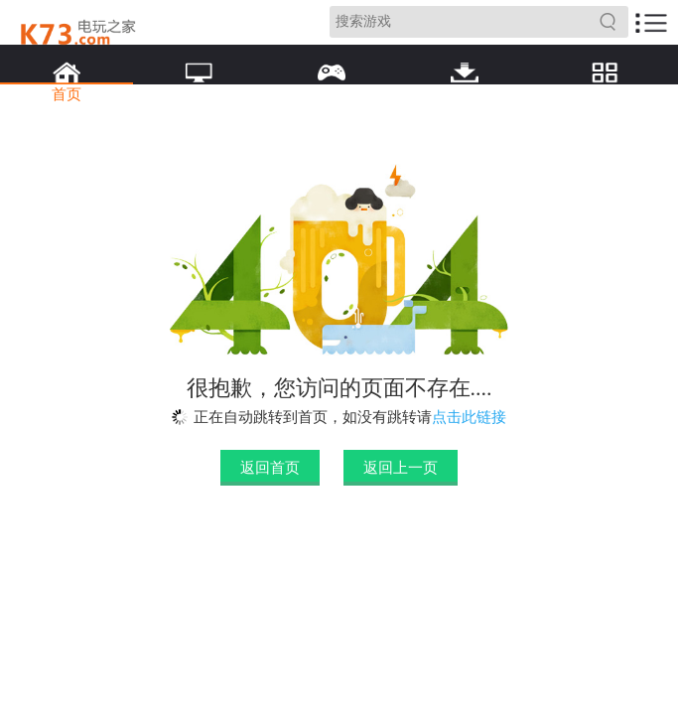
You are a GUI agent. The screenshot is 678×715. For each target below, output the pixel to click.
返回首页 (270, 468)
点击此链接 (469, 417)
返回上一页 (400, 468)
